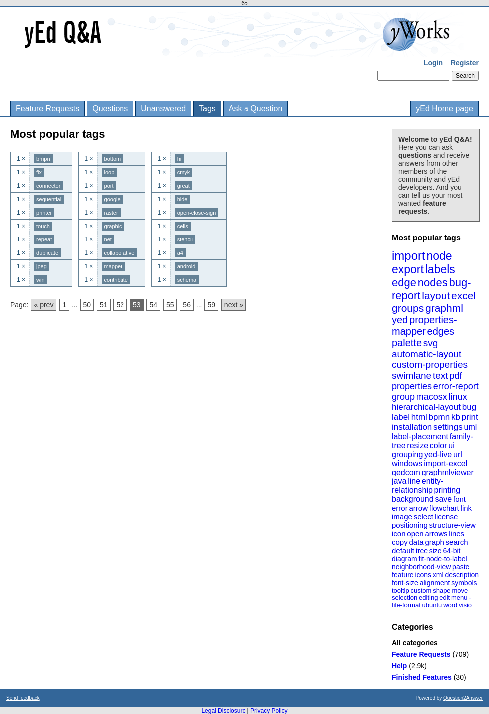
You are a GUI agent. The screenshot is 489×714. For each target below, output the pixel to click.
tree (422, 551)
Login (433, 63)
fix (39, 172)
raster (111, 213)
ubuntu (432, 605)
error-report (456, 386)
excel (463, 295)
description (462, 575)
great (183, 186)
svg (430, 343)
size (435, 551)
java (399, 481)
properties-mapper (424, 325)
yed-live (438, 454)
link (466, 508)
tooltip (400, 590)
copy (400, 542)
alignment (435, 583)
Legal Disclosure (223, 710)
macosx (431, 397)
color (438, 445)
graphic (113, 226)
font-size (405, 583)
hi (179, 159)
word (450, 605)
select (423, 516)
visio (465, 605)
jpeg (41, 266)
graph (434, 542)
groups (408, 308)
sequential (48, 199)
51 (104, 305)
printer (44, 213)
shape (441, 590)
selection (404, 597)
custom (420, 590)
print (470, 417)
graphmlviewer (448, 472)
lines (456, 533)
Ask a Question (256, 108)
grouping (407, 454)
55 (170, 305)
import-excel (445, 463)
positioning (410, 525)
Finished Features (422, 677)
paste (460, 567)
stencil (185, 239)
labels (440, 269)
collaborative (119, 253)
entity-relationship (417, 485)
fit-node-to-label (442, 559)
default (403, 550)
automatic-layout (426, 354)
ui (451, 445)
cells (182, 226)
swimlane (411, 375)
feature (403, 575)
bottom (112, 159)
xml (438, 575)
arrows (436, 533)
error (400, 508)
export (408, 269)
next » (233, 305)
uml (470, 427)
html (419, 417)
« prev (43, 305)
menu (459, 597)
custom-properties (430, 364)
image (402, 516)
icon (399, 533)
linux (458, 397)
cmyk (183, 172)
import (408, 255)
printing (447, 490)
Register (465, 63)
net (108, 239)
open (415, 533)
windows (407, 463)
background (413, 499)
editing (428, 597)
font (459, 499)
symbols (464, 583)
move (460, 590)
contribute (116, 280)
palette (407, 342)
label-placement (420, 436)
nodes (433, 282)
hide (182, 199)
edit (444, 597)
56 (187, 305)
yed (400, 319)
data (416, 542)
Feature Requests (47, 108)
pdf (455, 376)
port (109, 186)
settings (448, 427)
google (112, 199)
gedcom (406, 472)
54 (153, 305)
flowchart (444, 508)
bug (469, 407)
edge (404, 282)
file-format (406, 605)
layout (436, 295)
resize (417, 445)
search (457, 542)
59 (211, 305)
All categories (415, 643)
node (439, 255)
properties (412, 386)
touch (43, 226)
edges (441, 331)
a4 (180, 253)
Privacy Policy (269, 710)
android (186, 266)
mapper (113, 266)
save (443, 499)
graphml (444, 308)
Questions (110, 108)
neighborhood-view (421, 567)
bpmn (439, 417)
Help (399, 666)
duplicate (47, 253)
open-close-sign (196, 213)
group (403, 397)
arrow (418, 508)
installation (412, 427)
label (401, 417)
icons (423, 575)
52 (120, 305)
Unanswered (163, 108)
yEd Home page (444, 108)
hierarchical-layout (426, 407)
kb (455, 417)
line (414, 481)
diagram (404, 559)
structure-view (452, 525)
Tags (207, 108)
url (457, 454)
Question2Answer (463, 698)
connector (48, 186)
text (440, 375)
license (446, 516)
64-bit (451, 551)
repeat (44, 239)
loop (109, 172)
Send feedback (23, 698)
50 (87, 305)
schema (187, 280)
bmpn (43, 159)
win (40, 280)
